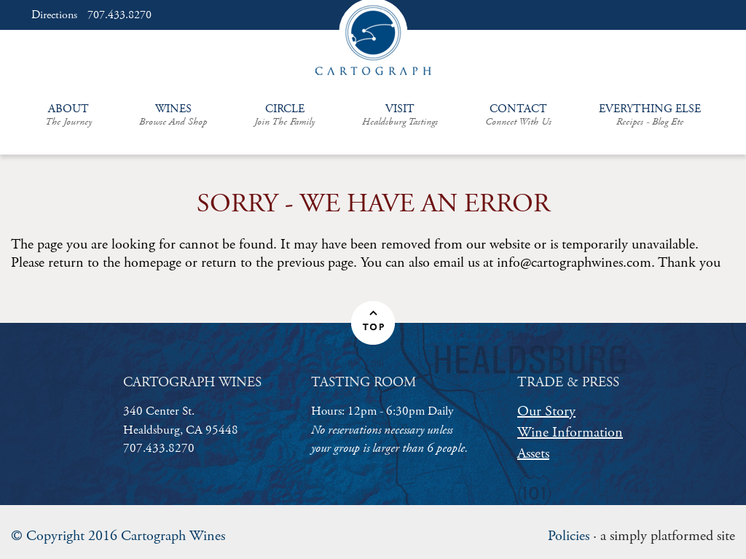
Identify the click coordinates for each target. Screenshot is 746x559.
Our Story (546, 411)
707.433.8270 (119, 15)
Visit (400, 114)
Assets (533, 454)
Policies (568, 536)
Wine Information (570, 432)
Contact (518, 114)
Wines (173, 114)
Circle (284, 114)
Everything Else (650, 114)
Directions (54, 15)
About (68, 114)
